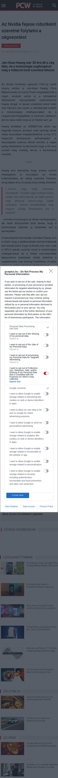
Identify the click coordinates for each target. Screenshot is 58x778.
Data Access (29, 506)
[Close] (52, 272)
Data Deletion (11, 506)
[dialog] (29, 389)
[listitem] (29, 327)
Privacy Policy (46, 506)
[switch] (46, 334)
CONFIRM (18, 495)
